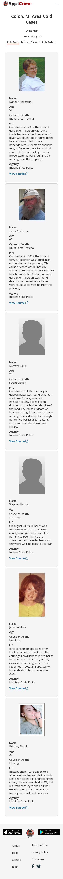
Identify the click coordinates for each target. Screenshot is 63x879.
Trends (25, 36)
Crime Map (31, 30)
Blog (15, 866)
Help (15, 853)
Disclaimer (38, 859)
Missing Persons (30, 42)
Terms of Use (40, 845)
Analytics (36, 36)
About (16, 846)
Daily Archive (48, 42)
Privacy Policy (40, 852)
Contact (16, 860)
